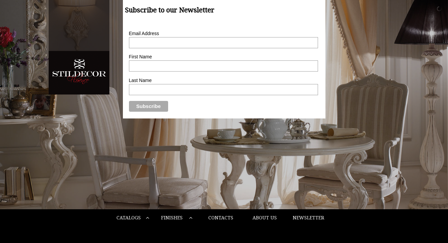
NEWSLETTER (308, 217)
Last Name (140, 80)
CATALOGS (132, 217)
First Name (140, 56)
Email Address (144, 33)
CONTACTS (220, 217)
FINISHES (176, 217)
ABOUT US (265, 217)
